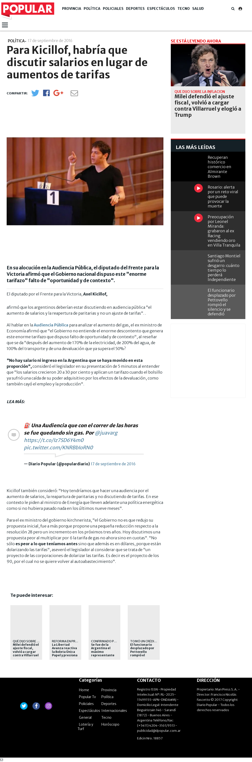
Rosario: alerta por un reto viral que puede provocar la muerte (223, 196)
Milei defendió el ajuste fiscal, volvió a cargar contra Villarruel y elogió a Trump (26, 652)
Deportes (135, 8)
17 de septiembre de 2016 (113, 464)
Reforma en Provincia (69, 641)
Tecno (183, 8)
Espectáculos (161, 8)
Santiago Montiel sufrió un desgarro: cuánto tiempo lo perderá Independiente (224, 267)
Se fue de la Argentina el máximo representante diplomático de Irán (102, 653)
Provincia (71, 8)
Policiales (113, 8)
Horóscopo (110, 724)
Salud (198, 8)
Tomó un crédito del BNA (150, 641)
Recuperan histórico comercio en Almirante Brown (219, 167)
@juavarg (106, 433)
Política (92, 8)
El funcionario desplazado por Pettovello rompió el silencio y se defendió (142, 653)
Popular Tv (87, 697)
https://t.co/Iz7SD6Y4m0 (54, 440)
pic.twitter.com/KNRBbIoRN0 (58, 447)
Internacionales (114, 710)
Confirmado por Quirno (111, 641)
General (85, 717)
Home (84, 690)
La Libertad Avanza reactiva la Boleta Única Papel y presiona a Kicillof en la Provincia (65, 653)
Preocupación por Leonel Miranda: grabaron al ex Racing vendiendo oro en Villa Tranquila (224, 231)
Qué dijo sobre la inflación (34, 641)
